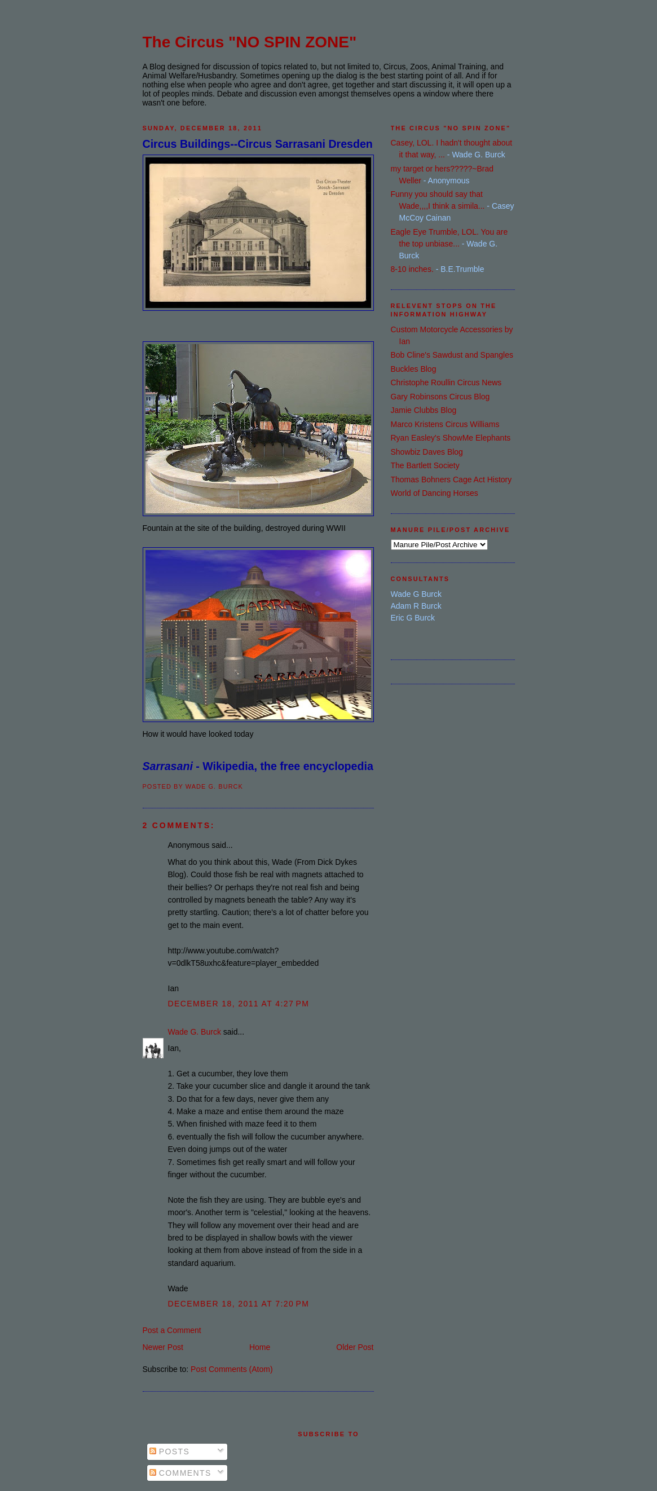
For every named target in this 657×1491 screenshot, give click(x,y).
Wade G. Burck (194, 1031)
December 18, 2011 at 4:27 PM (239, 1003)
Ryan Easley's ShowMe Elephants (451, 437)
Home (259, 1347)
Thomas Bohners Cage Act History (451, 479)
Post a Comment (172, 1330)
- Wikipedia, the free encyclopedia (258, 766)
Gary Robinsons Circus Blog (440, 396)
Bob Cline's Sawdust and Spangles (452, 354)
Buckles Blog (413, 368)
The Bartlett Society (425, 465)
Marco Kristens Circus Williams (445, 424)
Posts (169, 1451)
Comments (180, 1472)
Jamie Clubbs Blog (424, 410)
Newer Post (163, 1347)
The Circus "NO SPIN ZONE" (250, 42)
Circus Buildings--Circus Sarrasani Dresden (258, 144)
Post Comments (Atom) (231, 1369)
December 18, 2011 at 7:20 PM (239, 1303)
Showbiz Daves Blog (427, 451)
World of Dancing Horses (434, 493)
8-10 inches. (412, 269)
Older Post (354, 1347)
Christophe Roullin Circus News (446, 382)
